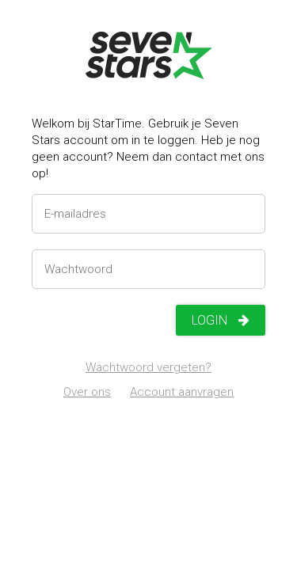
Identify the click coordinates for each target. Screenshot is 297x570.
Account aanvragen (182, 392)
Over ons (87, 392)
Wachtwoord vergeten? (148, 367)
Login (220, 320)
